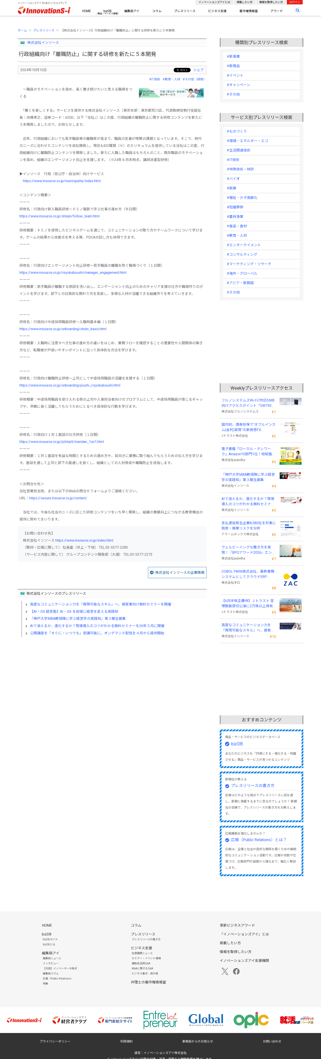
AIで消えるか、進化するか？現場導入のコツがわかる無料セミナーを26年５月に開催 (97, 626)
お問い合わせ (272, 1041)
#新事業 (233, 56)
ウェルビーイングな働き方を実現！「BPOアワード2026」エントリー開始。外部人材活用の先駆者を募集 (248, 550)
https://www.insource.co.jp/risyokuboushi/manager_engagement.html (72, 272)
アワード (276, 11)
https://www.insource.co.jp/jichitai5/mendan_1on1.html (61, 442)
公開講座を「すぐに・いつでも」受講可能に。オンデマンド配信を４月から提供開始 (97, 633)
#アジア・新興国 (240, 283)
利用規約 (126, 1041)
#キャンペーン (238, 85)
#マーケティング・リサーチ (249, 264)
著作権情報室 (248, 11)
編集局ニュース (52, 958)
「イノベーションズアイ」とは (244, 934)
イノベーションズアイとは (214, 2)
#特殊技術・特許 (240, 169)
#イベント (235, 75)
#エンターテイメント (244, 245)
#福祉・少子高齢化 (242, 198)
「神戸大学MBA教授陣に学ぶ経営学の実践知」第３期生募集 (78, 619)
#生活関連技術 (238, 150)
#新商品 (233, 66)
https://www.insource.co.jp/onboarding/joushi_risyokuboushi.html (69, 385)
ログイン (294, 2)
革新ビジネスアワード (237, 925)
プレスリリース (184, 11)
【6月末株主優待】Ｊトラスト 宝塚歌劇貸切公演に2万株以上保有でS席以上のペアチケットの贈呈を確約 (248, 604)
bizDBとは (49, 944)
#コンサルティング (242, 254)
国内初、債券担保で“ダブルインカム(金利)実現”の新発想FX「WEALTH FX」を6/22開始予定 (249, 427)
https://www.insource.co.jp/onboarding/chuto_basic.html (62, 329)
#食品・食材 (237, 226)
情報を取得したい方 (271, 2)
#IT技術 (154, 79)
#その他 (233, 94)
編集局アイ (131, 11)
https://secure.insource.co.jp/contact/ (58, 498)
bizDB (107, 11)
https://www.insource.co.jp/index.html (84, 540)
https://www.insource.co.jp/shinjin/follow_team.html (59, 216)
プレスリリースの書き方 (252, 785)
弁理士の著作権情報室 (148, 982)
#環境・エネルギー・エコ (247, 141)
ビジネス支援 (217, 11)
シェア (198, 70)
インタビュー (51, 963)
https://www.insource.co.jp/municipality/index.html (62, 181)
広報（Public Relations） (58, 978)
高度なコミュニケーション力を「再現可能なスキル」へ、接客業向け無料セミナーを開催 (100, 604)
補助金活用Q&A (141, 963)
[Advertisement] (112, 678)
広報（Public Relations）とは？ (259, 839)
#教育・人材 (171, 79)
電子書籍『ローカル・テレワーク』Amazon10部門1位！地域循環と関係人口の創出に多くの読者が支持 (248, 452)
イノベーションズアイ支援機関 (244, 961)
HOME (86, 11)
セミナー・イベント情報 (146, 958)
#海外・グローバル (242, 273)
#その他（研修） (194, 79)
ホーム (22, 30)
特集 (45, 983)
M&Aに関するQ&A (142, 968)
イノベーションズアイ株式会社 (165, 1053)
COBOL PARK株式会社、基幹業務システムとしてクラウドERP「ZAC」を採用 (248, 574)
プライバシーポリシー (55, 1041)
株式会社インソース (43, 43)
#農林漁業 (235, 217)
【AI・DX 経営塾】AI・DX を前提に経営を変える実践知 (74, 611)
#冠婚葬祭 (235, 207)
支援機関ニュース (142, 953)
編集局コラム (51, 973)
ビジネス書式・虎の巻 (145, 973)
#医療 (231, 188)
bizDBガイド (50, 939)
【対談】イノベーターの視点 (60, 968)
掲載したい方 (245, 2)
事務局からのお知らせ (197, 1041)
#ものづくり (237, 131)
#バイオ (233, 179)
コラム (156, 11)
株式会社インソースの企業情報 (180, 572)
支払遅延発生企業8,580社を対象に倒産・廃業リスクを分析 (249, 525)
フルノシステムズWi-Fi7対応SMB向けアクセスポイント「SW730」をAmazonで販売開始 (248, 403)
